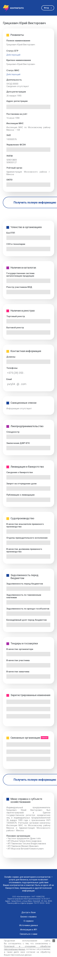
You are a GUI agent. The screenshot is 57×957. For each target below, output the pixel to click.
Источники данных (28, 925)
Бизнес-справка (28, 917)
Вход (46, 8)
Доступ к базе (28, 912)
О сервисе (29, 921)
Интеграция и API (28, 929)
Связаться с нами (28, 934)
